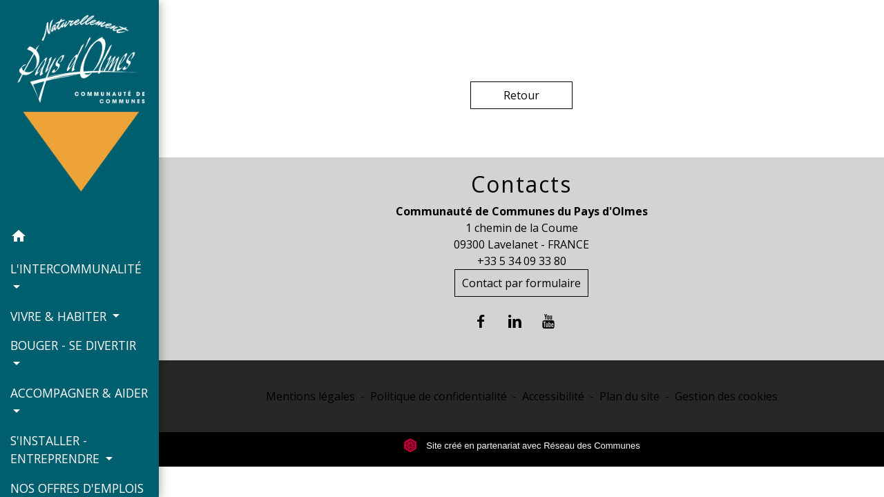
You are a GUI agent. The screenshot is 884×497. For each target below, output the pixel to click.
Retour (521, 95)
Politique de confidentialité (438, 396)
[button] (79, 238)
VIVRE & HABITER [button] (60, 316)
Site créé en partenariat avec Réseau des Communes (521, 445)
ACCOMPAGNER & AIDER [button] (79, 392)
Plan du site (629, 396)
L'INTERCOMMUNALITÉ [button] (76, 268)
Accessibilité (553, 396)
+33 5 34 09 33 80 (521, 261)
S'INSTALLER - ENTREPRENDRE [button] (56, 449)
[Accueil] (79, 111)
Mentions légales (310, 396)
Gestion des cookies (726, 396)
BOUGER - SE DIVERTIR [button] (73, 345)
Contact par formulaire (521, 283)
